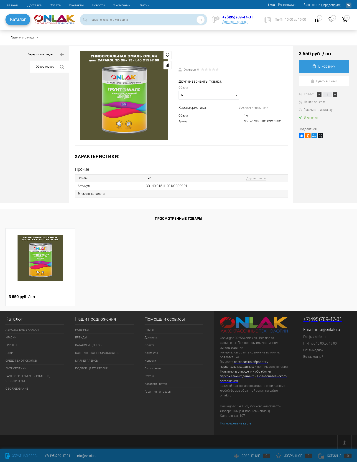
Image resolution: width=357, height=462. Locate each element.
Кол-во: (309, 94)
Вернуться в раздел (46, 55)
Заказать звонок (234, 22)
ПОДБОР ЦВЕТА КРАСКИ (91, 368)
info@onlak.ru (327, 329)
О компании (121, 5)
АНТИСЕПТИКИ (15, 368)
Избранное (294, 456)
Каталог (18, 19)
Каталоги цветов (156, 384)
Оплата (55, 5)
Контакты (76, 5)
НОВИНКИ (82, 329)
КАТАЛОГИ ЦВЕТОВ (88, 345)
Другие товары (256, 178)
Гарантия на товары (158, 391)
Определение (331, 5)
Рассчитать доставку (315, 109)
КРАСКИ (10, 337)
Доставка (34, 5)
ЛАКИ (9, 353)
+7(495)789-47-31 (237, 17)
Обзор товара (50, 67)
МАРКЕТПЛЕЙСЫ (87, 360)
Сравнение (252, 456)
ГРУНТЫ (11, 345)
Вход (271, 4)
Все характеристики (253, 107)
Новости (98, 5)
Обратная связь (21, 456)
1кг (246, 115)
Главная (11, 5)
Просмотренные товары (178, 218)
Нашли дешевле (312, 101)
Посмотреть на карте (235, 423)
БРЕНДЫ (81, 337)
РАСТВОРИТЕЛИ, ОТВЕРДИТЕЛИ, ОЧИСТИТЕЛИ (27, 378)
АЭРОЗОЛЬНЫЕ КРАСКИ (22, 329)
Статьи (144, 5)
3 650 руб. (22, 296)
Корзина (335, 456)
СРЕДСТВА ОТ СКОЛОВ (21, 360)
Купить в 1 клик (324, 81)
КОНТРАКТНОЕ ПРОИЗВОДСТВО (97, 353)
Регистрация (287, 4)
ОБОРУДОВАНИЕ (16, 388)
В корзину (324, 66)
